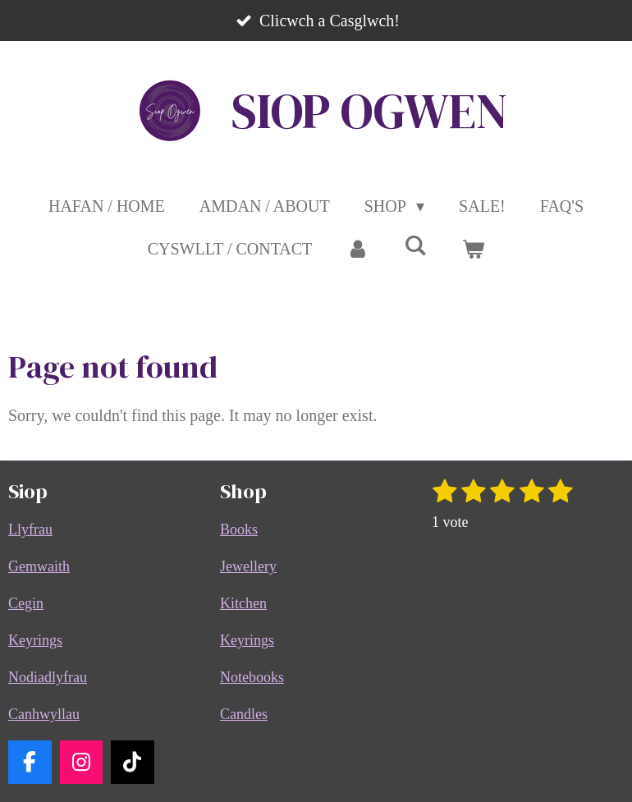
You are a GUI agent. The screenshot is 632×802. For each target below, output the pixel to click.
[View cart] (472, 248)
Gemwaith (39, 566)
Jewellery (248, 566)
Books (239, 529)
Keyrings (35, 640)
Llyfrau (30, 529)
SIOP (369, 110)
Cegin (26, 603)
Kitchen (243, 603)
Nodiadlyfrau (47, 677)
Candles (244, 714)
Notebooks (252, 677)
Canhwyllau (44, 714)
